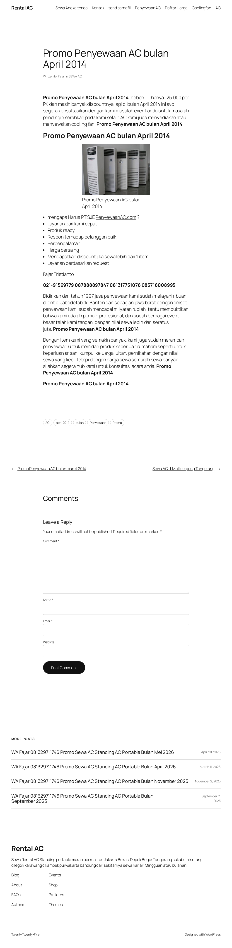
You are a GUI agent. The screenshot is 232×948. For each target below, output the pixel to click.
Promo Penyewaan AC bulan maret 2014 (51, 468)
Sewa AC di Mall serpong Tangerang (183, 468)
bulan (80, 422)
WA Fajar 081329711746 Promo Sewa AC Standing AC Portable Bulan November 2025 (99, 781)
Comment (51, 541)
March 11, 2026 (210, 767)
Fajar (61, 76)
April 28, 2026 (211, 752)
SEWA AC (75, 76)
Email (48, 621)
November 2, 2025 (208, 781)
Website (48, 642)
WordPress (213, 934)
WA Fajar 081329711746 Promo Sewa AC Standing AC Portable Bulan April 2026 (93, 766)
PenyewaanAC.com (116, 217)
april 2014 (62, 422)
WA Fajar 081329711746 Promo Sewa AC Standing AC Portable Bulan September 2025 (82, 798)
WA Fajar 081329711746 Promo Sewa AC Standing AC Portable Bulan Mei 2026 (93, 752)
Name (48, 600)
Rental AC (22, 8)
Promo (117, 422)
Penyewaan (98, 422)
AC (48, 422)
